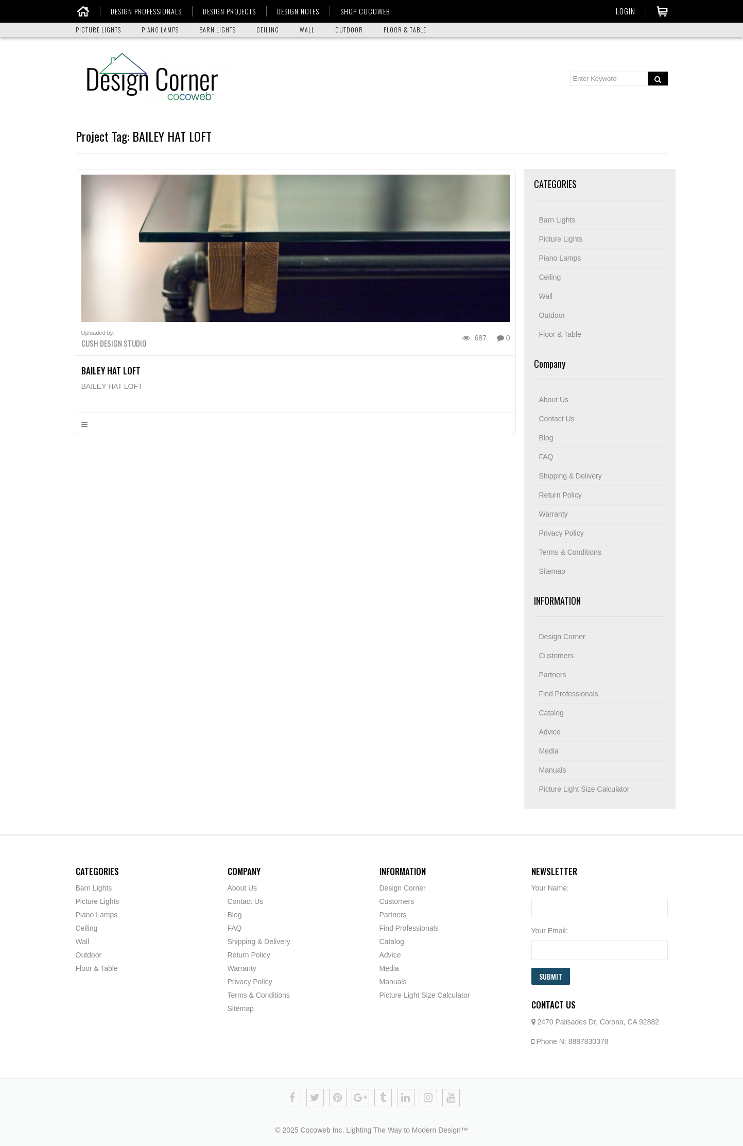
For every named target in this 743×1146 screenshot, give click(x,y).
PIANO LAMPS (160, 29)
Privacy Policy (561, 533)
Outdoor (552, 315)
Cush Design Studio (113, 343)
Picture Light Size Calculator (584, 789)
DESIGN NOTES (298, 11)
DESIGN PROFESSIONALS (145, 11)
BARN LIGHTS (217, 29)
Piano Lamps (560, 258)
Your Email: (549, 931)
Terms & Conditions (570, 552)
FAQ (546, 457)
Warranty (553, 514)
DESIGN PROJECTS (228, 11)
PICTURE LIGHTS (98, 29)
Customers (556, 656)
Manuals (552, 770)
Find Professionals (568, 694)
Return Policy (560, 495)
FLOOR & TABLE (405, 29)
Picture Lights (561, 239)
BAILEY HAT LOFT (111, 370)
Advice (550, 732)
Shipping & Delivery (570, 476)
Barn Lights (557, 220)
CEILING (267, 29)
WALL (307, 29)
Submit (550, 976)
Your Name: (550, 888)
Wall (546, 296)
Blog (546, 438)
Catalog (551, 713)
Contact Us (557, 419)
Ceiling (550, 277)
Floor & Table (560, 334)
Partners (552, 675)
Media (549, 751)
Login (625, 10)
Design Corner (562, 636)
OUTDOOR (349, 29)
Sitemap (552, 571)
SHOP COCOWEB (364, 11)
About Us (554, 400)
